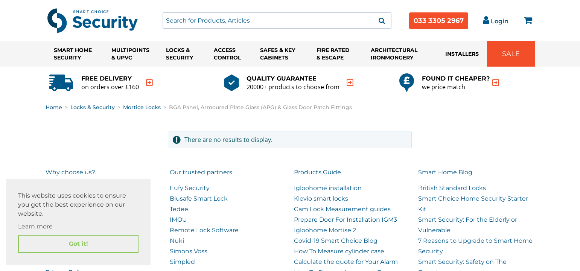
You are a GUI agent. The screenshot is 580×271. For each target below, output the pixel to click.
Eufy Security (190, 188)
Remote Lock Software (204, 230)
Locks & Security (179, 54)
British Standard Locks (452, 188)
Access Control (227, 54)
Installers (462, 53)
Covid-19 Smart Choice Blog (336, 240)
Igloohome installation (328, 188)
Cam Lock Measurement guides (342, 209)
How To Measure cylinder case (339, 251)
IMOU (178, 219)
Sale (511, 54)
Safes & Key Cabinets (277, 54)
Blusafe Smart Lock (199, 198)
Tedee (179, 209)
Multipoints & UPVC (130, 54)
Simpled (182, 261)
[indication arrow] (149, 82)
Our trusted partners (201, 172)
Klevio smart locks (321, 198)
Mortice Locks (142, 107)
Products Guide (317, 172)
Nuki (177, 240)
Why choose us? (70, 172)
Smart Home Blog (445, 172)
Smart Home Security (73, 54)
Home (54, 107)
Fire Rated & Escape (333, 54)
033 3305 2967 (439, 21)
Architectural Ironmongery (394, 54)
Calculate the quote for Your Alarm (346, 261)
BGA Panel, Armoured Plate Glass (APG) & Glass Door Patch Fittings (260, 107)
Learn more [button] (35, 226)
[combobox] (277, 20)
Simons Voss (188, 251)
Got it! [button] (78, 243)
